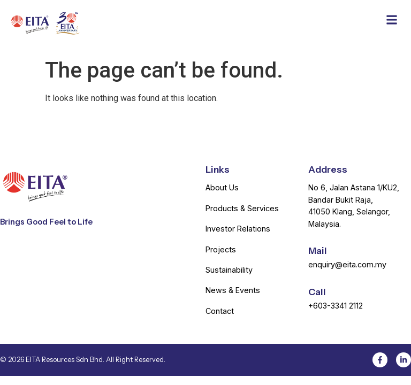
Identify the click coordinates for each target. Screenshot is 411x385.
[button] (391, 19)
